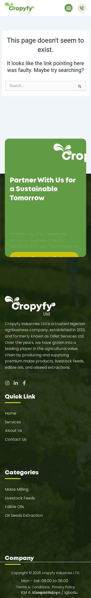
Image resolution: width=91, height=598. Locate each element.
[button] (69, 8)
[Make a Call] (81, 8)
